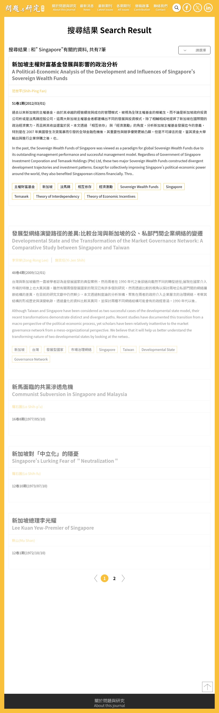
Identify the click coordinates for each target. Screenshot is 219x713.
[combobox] (194, 50)
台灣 (35, 359)
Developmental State (158, 359)
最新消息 (87, 7)
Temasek (21, 198)
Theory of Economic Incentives (111, 198)
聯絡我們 (161, 7)
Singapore (174, 188)
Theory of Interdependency (57, 198)
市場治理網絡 (81, 359)
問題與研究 (25, 8)
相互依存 (85, 188)
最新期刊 (105, 7)
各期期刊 (124, 7)
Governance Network (31, 368)
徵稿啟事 (142, 7)
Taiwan (128, 359)
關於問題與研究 (64, 7)
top (207, 688)
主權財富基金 (24, 188)
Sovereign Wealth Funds (139, 188)
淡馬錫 (65, 188)
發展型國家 (55, 359)
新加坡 (47, 188)
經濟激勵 (106, 188)
